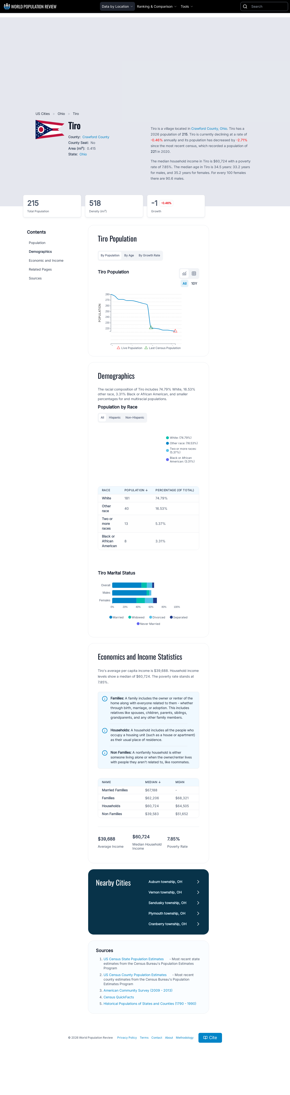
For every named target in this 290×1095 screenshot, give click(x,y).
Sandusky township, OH (167, 924)
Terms (144, 1059)
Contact (156, 1059)
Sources (35, 278)
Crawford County (95, 137)
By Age (129, 255)
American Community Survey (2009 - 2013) (138, 1012)
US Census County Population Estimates (135, 996)
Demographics (40, 251)
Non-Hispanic (134, 430)
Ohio (62, 114)
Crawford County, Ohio (209, 128)
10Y (194, 283)
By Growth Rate (149, 255)
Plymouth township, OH (166, 935)
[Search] (268, 6)
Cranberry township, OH (167, 945)
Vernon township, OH (165, 914)
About (169, 1059)
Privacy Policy (127, 1059)
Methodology (185, 1059)
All (184, 283)
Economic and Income (46, 260)
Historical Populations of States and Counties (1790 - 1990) (150, 1025)
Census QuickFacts (119, 1019)
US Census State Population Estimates (134, 980)
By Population (110, 255)
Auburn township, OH (165, 903)
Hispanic (115, 430)
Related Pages (40, 269)
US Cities (43, 114)
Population (37, 243)
